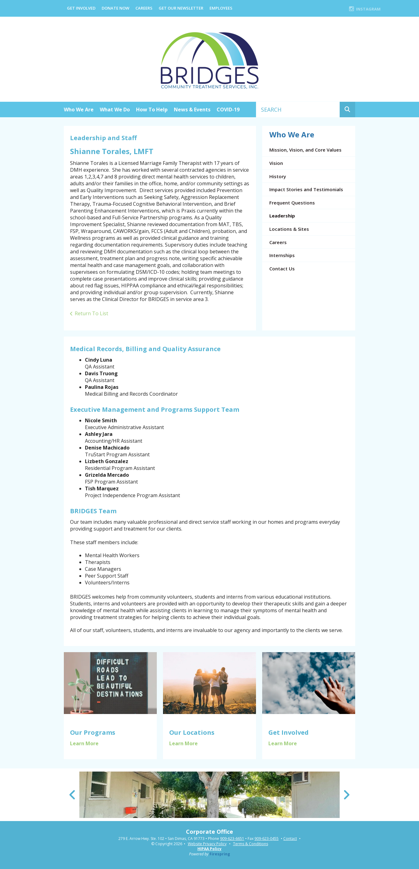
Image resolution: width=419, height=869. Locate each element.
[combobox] (298, 109)
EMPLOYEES (221, 8)
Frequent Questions (292, 203)
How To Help (152, 109)
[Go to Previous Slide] (73, 795)
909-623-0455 (266, 838)
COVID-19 (228, 109)
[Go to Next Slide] (346, 795)
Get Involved (81, 8)
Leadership (282, 216)
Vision (276, 163)
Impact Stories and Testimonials (306, 189)
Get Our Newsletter (181, 8)
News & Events (192, 109)
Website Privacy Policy (207, 843)
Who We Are (79, 109)
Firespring (220, 854)
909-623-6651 (232, 838)
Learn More (84, 743)
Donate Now (115, 8)
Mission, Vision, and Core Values (305, 150)
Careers (143, 8)
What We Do (115, 109)
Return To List (91, 313)
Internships (282, 255)
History (277, 176)
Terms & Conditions (250, 843)
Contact (290, 838)
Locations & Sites (289, 229)
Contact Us (282, 268)
